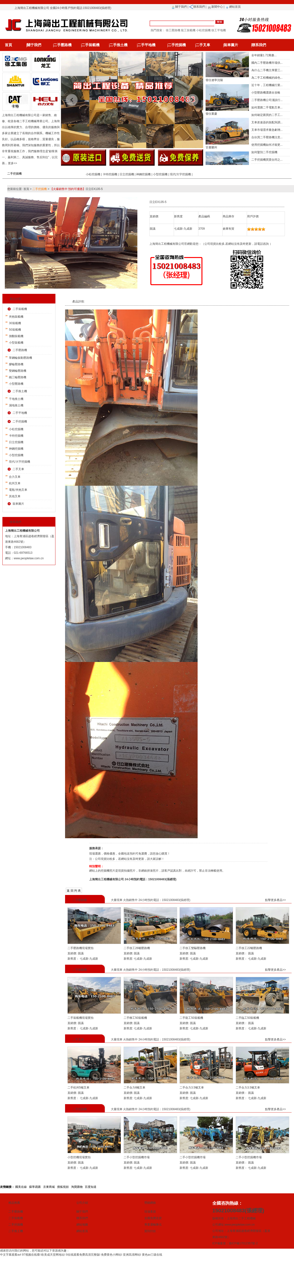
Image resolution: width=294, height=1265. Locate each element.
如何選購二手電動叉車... (267, 107)
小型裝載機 (16, 342)
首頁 (8, 45)
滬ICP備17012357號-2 (243, 1243)
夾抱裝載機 (16, 316)
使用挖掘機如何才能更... (267, 144)
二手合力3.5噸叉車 (192, 1087)
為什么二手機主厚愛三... (267, 70)
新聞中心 (217, 6)
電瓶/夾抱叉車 (18, 489)
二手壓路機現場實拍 (80, 948)
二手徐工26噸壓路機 (137, 948)
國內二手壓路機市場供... (267, 62)
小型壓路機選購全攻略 (265, 92)
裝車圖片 (231, 45)
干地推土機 (16, 399)
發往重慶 (211, 117)
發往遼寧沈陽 (214, 83)
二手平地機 (146, 45)
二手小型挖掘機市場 (137, 1157)
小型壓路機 (16, 383)
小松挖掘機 (93, 174)
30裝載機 (15, 323)
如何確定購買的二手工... (267, 115)
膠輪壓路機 (16, 364)
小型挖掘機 (160, 174)
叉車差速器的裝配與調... (267, 122)
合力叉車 (14, 476)
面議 (80, 953)
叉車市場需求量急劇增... (267, 130)
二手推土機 (118, 45)
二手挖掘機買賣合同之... (267, 159)
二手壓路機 (62, 45)
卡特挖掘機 (110, 174)
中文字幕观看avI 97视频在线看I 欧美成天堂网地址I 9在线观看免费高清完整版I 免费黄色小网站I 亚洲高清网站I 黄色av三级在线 (81, 1254)
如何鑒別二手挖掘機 (264, 152)
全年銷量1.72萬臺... (264, 55)
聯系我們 (199, 6)
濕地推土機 (16, 405)
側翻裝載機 (16, 336)
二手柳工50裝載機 (135, 1018)
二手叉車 (203, 45)
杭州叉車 (14, 483)
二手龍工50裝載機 (191, 1018)
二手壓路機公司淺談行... (267, 100)
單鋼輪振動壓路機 (20, 357)
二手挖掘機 (177, 45)
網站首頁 (235, 6)
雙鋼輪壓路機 (17, 370)
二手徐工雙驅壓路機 (193, 948)
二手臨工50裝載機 (247, 1018)
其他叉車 (14, 496)
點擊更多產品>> (275, 900)
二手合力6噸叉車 (135, 1087)
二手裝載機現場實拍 (80, 1018)
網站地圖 (82, 1224)
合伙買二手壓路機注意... (267, 137)
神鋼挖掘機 (143, 174)
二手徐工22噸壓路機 (249, 948)
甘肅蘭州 (211, 150)
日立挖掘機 (127, 174)
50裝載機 (15, 329)
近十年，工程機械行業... (267, 85)
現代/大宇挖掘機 (180, 174)
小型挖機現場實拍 (79, 1157)
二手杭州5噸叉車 (78, 1087)
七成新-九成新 (88, 958)
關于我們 (181, 6)
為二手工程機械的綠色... (267, 77)
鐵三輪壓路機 (17, 377)
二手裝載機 (90, 45)
